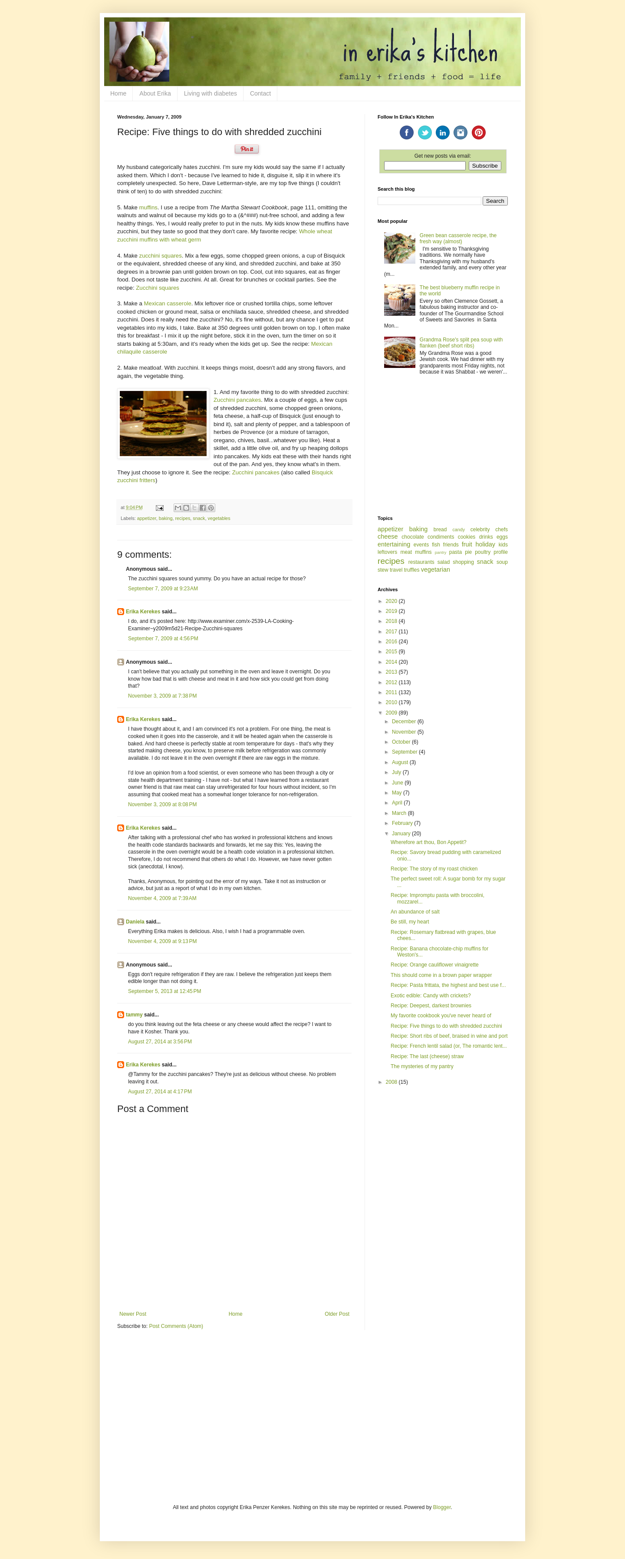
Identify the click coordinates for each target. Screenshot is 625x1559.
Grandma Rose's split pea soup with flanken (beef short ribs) (461, 343)
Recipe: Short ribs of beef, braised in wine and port (449, 1036)
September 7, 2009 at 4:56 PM (163, 639)
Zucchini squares (157, 288)
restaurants (421, 562)
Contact (260, 93)
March (400, 813)
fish (436, 545)
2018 (392, 621)
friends (451, 545)
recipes (182, 518)
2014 (392, 662)
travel (396, 570)
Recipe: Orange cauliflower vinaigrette (435, 965)
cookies (467, 537)
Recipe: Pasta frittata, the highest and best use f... (448, 985)
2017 (392, 632)
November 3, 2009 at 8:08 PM (162, 804)
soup (502, 562)
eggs (502, 537)
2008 (392, 1082)
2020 (392, 601)
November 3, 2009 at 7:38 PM (162, 696)
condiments (441, 537)
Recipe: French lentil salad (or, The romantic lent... (449, 1046)
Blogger (442, 1507)
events (421, 545)
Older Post (337, 1314)
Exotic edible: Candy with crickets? (431, 996)
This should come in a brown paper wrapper (441, 975)
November (405, 732)
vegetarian (435, 569)
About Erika (155, 93)
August (401, 762)
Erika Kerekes (143, 612)
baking (166, 518)
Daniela (135, 922)
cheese (388, 536)
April (398, 803)
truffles (412, 570)
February (403, 823)
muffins (148, 207)
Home (118, 93)
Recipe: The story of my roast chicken (434, 869)
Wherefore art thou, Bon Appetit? (429, 842)
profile (500, 552)
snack (199, 518)
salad (444, 562)
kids (503, 545)
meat (406, 552)
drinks (486, 537)
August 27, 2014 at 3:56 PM (160, 1042)
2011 (392, 692)
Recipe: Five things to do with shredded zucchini (446, 1026)
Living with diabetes (210, 93)
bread (440, 529)
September (405, 752)
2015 (392, 652)
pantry (441, 552)
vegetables (219, 518)
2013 (392, 672)
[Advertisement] (443, 446)
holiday (485, 544)
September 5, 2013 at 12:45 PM (164, 991)
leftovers (387, 552)
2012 (392, 682)
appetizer (146, 518)
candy (458, 529)
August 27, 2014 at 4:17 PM (160, 1092)
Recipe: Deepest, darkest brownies (431, 1006)
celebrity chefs (489, 529)
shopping (463, 562)
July (397, 772)
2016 (392, 642)
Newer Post (132, 1314)
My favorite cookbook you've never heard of (441, 1016)
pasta (455, 552)
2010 (392, 702)
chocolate (412, 537)
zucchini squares (160, 255)
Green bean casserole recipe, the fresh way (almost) (458, 238)
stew (383, 570)
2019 (392, 611)
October (402, 742)
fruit (467, 544)
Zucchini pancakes (237, 400)
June (398, 783)
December (405, 721)
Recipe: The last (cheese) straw (427, 1056)
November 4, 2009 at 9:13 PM (162, 941)
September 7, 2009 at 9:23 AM (163, 589)
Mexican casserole (167, 303)
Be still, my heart (410, 922)
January (402, 834)
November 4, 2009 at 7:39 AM (162, 898)
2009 (392, 713)
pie (468, 552)
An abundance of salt (415, 912)
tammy (134, 1015)
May (397, 793)
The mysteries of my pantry (422, 1066)
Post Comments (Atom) (176, 1326)
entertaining (394, 544)
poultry (482, 552)
